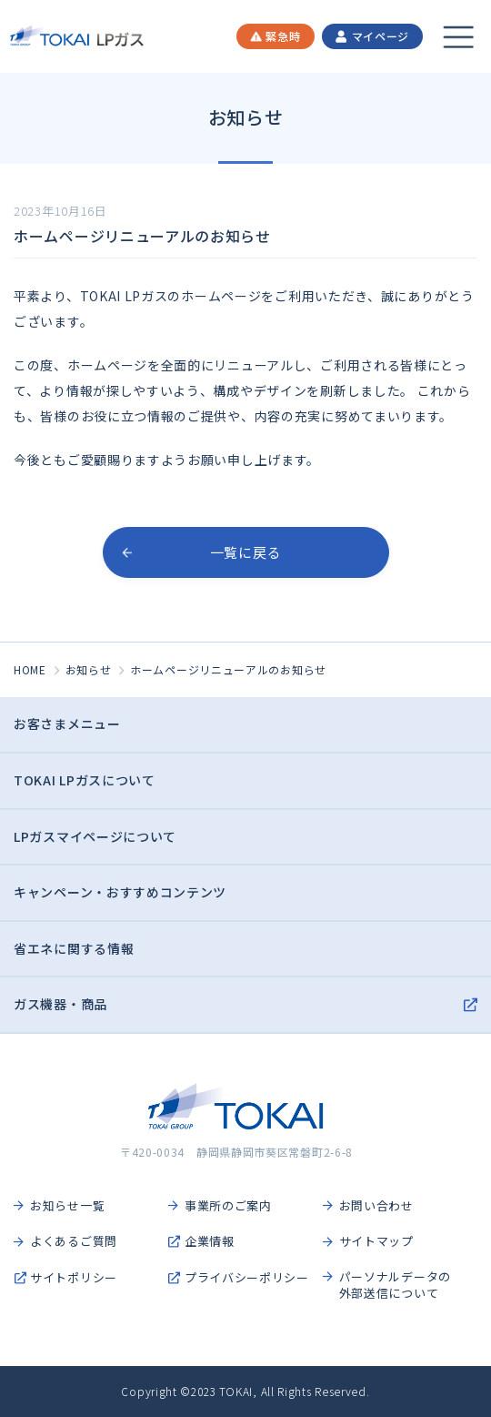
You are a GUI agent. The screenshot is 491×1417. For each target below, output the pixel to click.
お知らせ (88, 669)
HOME (30, 669)
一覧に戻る (246, 552)
